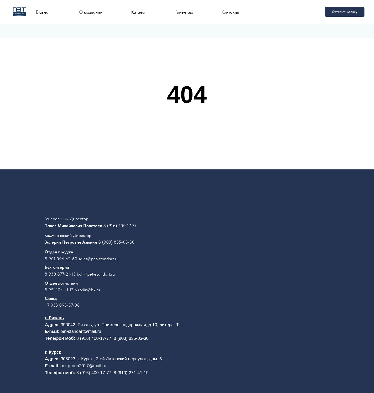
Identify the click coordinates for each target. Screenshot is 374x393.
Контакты (230, 12)
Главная (43, 12)
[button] (344, 12)
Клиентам (184, 12)
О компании (91, 12)
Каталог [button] (138, 12)
